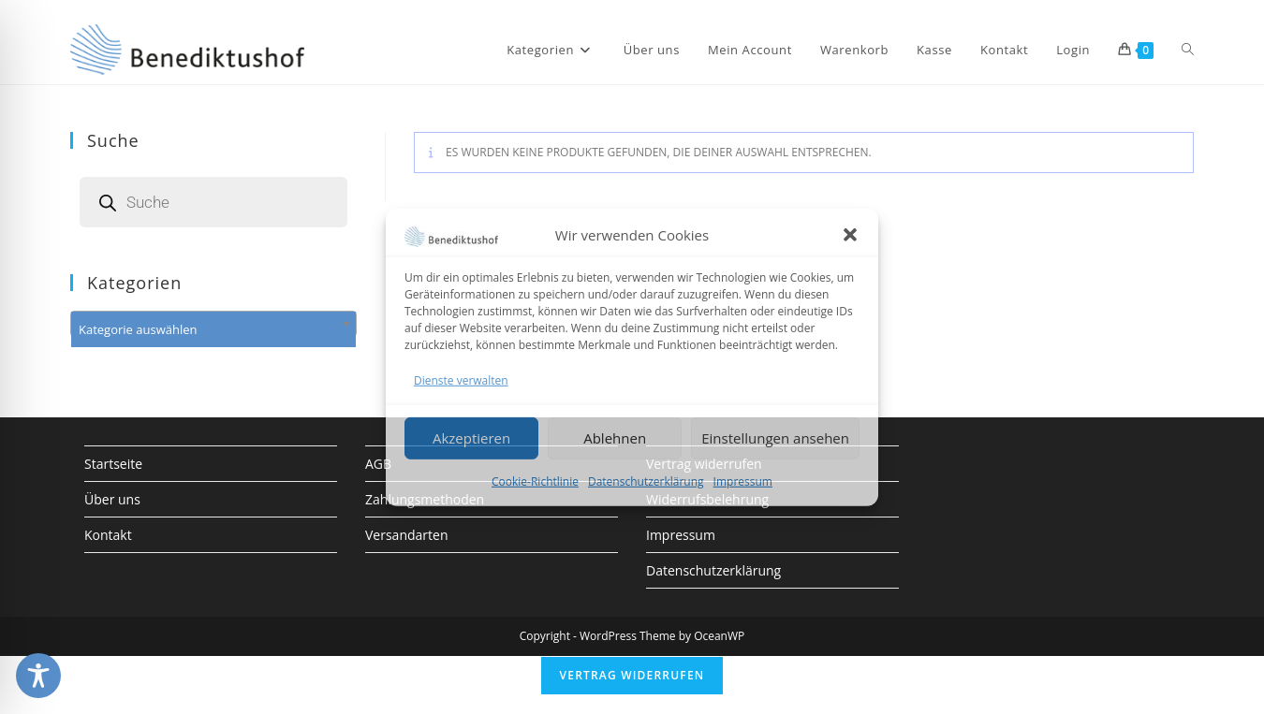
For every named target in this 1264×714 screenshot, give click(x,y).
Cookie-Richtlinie (535, 481)
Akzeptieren (471, 438)
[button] (850, 235)
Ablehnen (614, 438)
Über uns (112, 499)
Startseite (113, 464)
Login (1073, 49)
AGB (378, 464)
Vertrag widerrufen (632, 675)
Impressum (742, 481)
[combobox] (213, 324)
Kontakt (108, 535)
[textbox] (213, 329)
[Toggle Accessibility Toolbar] (38, 675)
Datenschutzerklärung (646, 481)
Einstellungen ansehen (775, 438)
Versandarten (406, 535)
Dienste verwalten (461, 379)
